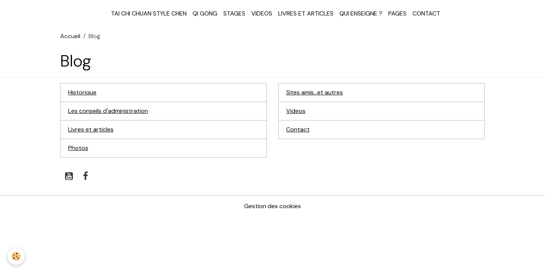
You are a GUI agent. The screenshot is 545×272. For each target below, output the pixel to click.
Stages (234, 13)
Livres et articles (305, 13)
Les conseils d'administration (108, 111)
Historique (82, 92)
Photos (78, 148)
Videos (261, 13)
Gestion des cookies (272, 206)
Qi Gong (205, 13)
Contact (426, 13)
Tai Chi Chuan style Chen (149, 13)
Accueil (70, 36)
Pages (397, 13)
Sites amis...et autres (314, 92)
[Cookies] (16, 256)
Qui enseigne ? (360, 13)
